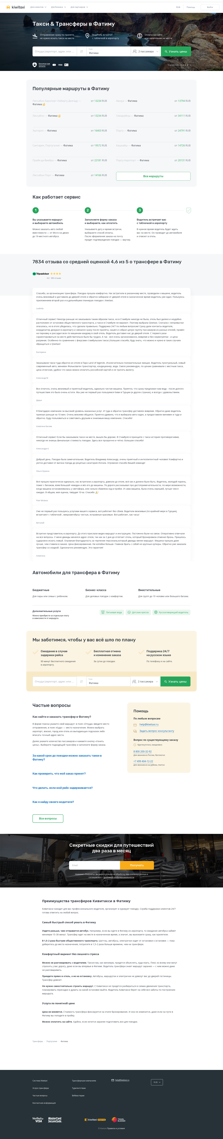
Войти (210, 7)
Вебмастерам (78, 1095)
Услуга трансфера (41, 1088)
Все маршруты (153, 176)
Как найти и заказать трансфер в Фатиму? (62, 716)
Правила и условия (116, 1128)
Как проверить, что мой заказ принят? (59, 773)
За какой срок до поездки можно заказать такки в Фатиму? (67, 757)
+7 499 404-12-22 (143, 761)
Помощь (191, 7)
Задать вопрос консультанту (157, 731)
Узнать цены (176, 51)
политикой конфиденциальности (118, 877)
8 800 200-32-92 (142, 751)
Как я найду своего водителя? (53, 802)
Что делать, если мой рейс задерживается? (63, 788)
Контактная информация (44, 1103)
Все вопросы (48, 818)
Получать (137, 865)
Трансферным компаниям (84, 1080)
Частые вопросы (40, 1095)
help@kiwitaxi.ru (149, 724)
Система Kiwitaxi (40, 1080)
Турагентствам (79, 1088)
